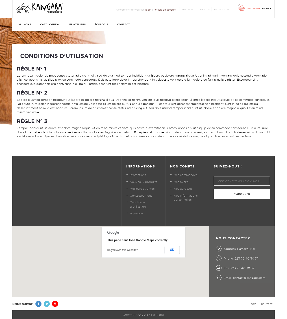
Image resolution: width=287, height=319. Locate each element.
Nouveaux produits (143, 181)
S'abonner (242, 194)
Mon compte (182, 166)
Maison (21, 37)
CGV (253, 304)
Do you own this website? (122, 250)
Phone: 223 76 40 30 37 (237, 258)
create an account (165, 9)
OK (172, 250)
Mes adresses (183, 188)
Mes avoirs (181, 181)
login (148, 9)
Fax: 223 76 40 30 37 (235, 268)
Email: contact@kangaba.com (240, 277)
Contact (266, 304)
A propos (136, 213)
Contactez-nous (141, 195)
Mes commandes (185, 174)
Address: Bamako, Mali (235, 248)
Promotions (138, 174)
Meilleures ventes (142, 188)
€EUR (203, 9)
